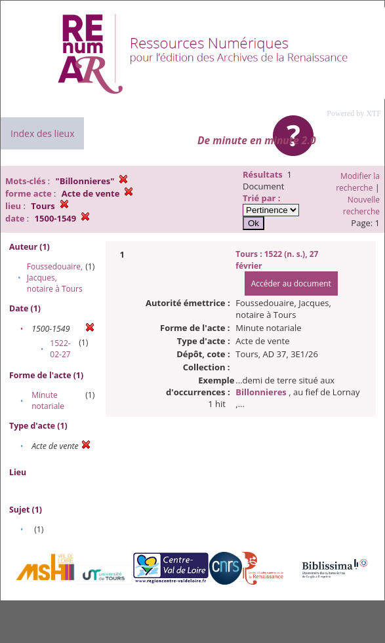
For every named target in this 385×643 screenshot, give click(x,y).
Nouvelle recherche (361, 205)
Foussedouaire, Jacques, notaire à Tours (55, 277)
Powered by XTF (354, 113)
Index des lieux (42, 133)
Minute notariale (47, 400)
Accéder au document (291, 283)
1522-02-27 (60, 349)
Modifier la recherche (358, 181)
